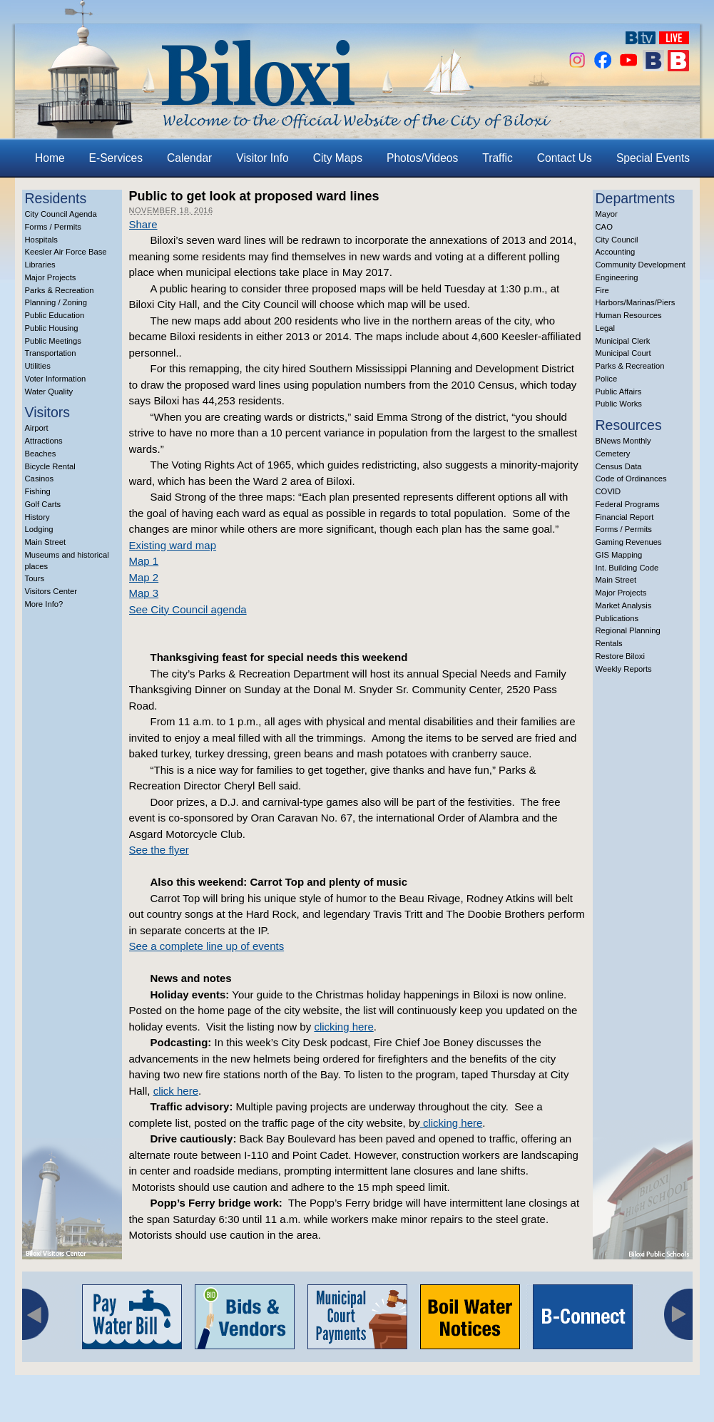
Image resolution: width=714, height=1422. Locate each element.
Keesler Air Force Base (66, 251)
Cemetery (613, 453)
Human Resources (629, 315)
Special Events (653, 158)
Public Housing (51, 328)
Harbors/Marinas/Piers (635, 302)
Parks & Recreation (59, 290)
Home (50, 158)
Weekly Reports (624, 669)
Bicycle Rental (50, 466)
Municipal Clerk (623, 341)
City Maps (337, 158)
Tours (35, 578)
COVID (608, 491)
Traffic (497, 158)
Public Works (619, 403)
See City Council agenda (188, 609)
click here (175, 1091)
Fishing (38, 491)
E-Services (116, 158)
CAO (604, 226)
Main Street (45, 542)
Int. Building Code (627, 567)
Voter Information (55, 378)
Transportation (50, 353)
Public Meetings (53, 341)
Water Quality (49, 391)
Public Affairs (619, 391)
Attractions (44, 440)
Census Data (619, 466)
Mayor (607, 214)
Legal (606, 328)
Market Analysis (624, 605)
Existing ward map (173, 545)
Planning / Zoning (56, 302)
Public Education (55, 315)
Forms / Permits (53, 226)
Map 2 (144, 577)
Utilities (38, 366)
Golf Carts (43, 504)
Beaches (40, 453)
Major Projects (50, 277)
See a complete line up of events (207, 946)
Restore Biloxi (620, 656)
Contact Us (564, 158)
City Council (617, 239)
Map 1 (144, 561)
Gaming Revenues (629, 542)
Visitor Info (262, 158)
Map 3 (144, 593)
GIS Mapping (619, 555)
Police (607, 378)
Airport (37, 428)
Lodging (39, 529)
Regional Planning (628, 630)
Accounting (616, 251)
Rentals (609, 643)
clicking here (343, 1027)
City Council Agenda (61, 214)
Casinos (39, 478)
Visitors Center (51, 591)
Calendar (189, 158)
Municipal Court (623, 353)
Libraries (40, 264)
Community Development (640, 264)
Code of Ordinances (631, 478)
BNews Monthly (623, 440)
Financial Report (625, 517)
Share (143, 224)
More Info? (44, 604)
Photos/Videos (422, 158)
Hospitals (41, 239)
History (37, 517)
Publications (617, 618)
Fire (602, 290)
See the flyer (159, 850)
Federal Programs (628, 504)
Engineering (617, 277)
